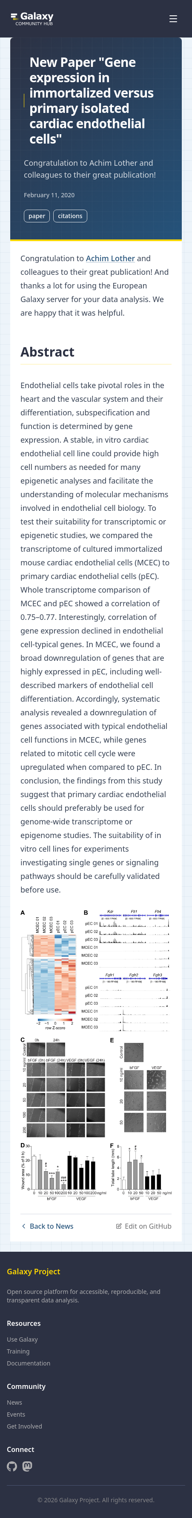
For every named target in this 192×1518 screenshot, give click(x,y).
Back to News (47, 1226)
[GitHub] (12, 1466)
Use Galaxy (22, 1339)
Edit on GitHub (143, 1226)
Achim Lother (110, 258)
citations (70, 216)
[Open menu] (173, 18)
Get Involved (24, 1426)
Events (16, 1414)
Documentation (28, 1363)
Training (18, 1351)
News (14, 1402)
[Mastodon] (27, 1466)
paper (37, 216)
